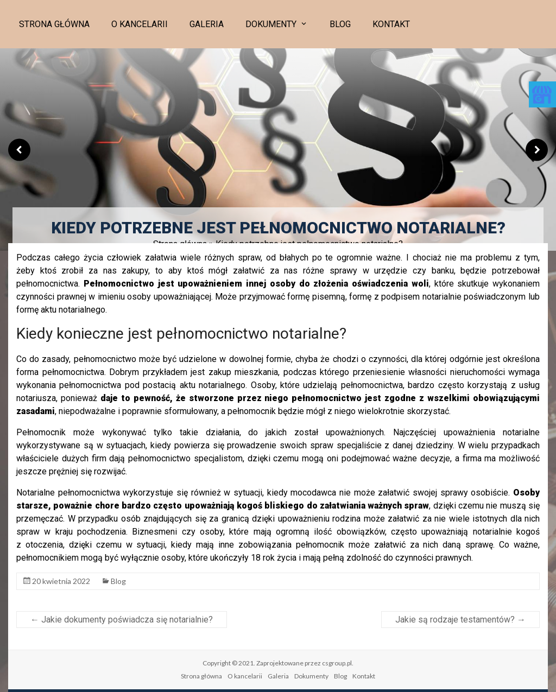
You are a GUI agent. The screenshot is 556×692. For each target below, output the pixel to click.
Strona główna (54, 24)
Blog (340, 24)
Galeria (206, 24)
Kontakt (391, 24)
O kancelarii (139, 24)
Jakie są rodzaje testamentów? (460, 619)
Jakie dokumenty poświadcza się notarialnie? (121, 619)
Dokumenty (270, 24)
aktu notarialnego (212, 385)
